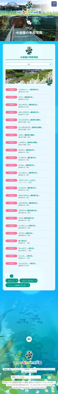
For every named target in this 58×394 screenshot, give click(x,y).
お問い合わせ (26, 371)
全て (29, 64)
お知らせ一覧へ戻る (28, 281)
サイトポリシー (17, 369)
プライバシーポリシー (38, 369)
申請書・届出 (7, 369)
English (34, 371)
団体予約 (27, 369)
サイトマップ (50, 369)
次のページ (11, 281)
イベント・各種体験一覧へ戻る (17, 285)
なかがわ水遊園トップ (35, 17)
